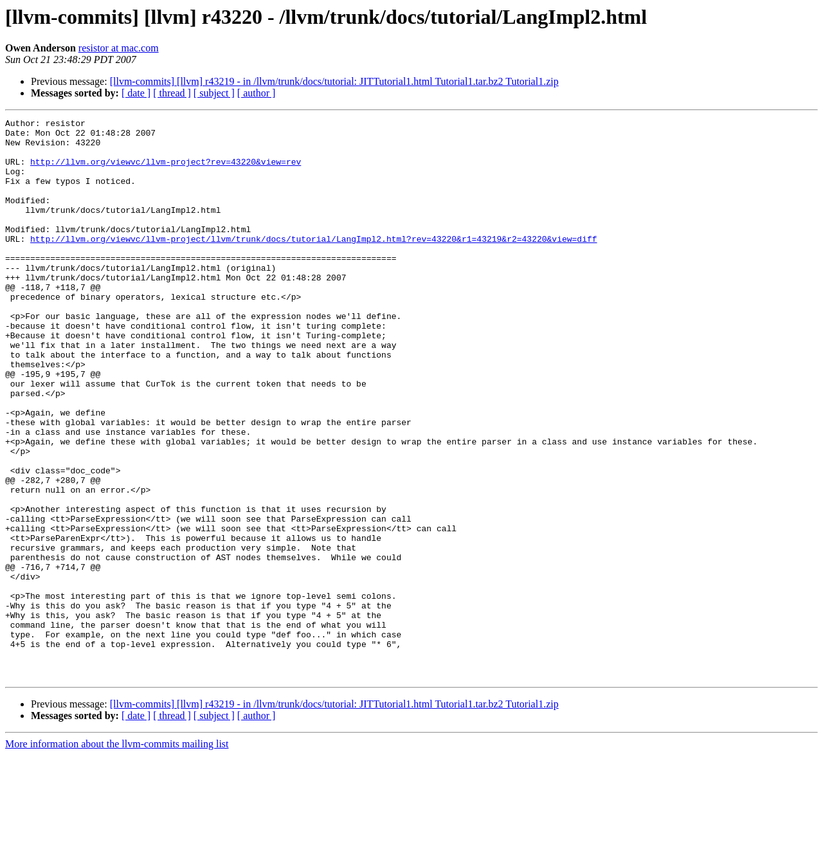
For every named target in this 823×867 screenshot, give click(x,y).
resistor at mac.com (118, 47)
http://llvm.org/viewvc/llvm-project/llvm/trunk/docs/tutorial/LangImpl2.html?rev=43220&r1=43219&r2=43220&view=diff (313, 263)
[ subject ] (214, 92)
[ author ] (256, 92)
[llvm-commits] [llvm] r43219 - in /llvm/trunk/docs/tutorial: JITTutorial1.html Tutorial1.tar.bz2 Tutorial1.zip (334, 81)
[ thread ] (172, 92)
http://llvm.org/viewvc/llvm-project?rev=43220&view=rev (165, 171)
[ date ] (136, 92)
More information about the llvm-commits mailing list (117, 855)
